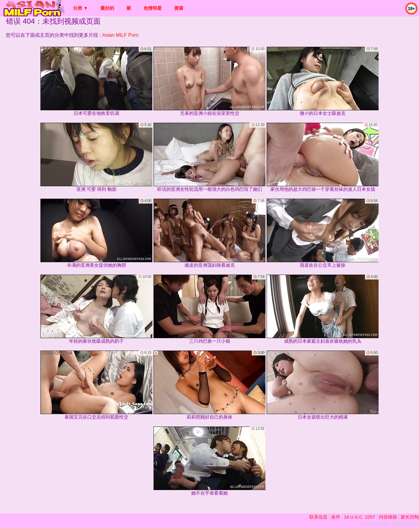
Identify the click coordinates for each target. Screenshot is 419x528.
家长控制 (410, 516)
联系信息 (318, 516)
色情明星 (153, 8)
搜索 (178, 8)
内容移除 (388, 516)
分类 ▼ (80, 8)
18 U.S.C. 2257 (359, 516)
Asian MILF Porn (120, 35)
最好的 (107, 8)
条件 (335, 516)
